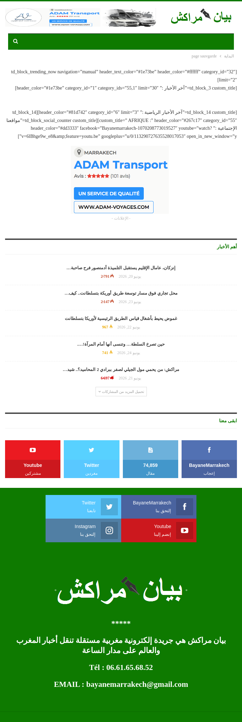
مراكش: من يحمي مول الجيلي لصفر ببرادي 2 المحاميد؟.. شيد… (121, 369)
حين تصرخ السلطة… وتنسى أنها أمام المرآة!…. (121, 344)
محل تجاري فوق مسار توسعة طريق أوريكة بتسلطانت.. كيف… (121, 293)
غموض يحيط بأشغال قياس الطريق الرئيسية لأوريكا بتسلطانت (121, 318)
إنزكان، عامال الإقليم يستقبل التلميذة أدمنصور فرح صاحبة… (121, 267)
